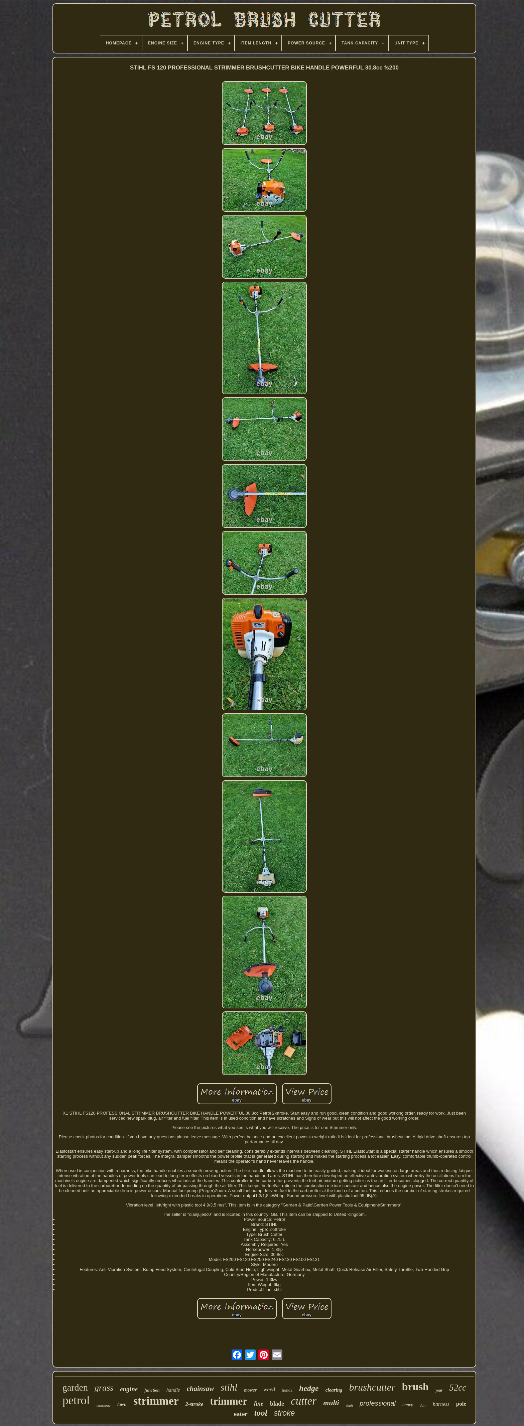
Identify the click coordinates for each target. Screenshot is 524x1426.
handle (173, 1390)
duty (423, 1405)
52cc (457, 1388)
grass (104, 1388)
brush (415, 1387)
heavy (407, 1405)
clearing (334, 1390)
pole (461, 1404)
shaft (349, 1405)
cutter (303, 1401)
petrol (76, 1400)
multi (331, 1403)
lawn (122, 1404)
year (438, 1390)
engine (129, 1389)
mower (250, 1390)
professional (378, 1403)
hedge (309, 1388)
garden (75, 1387)
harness (441, 1404)
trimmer (228, 1401)
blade (277, 1403)
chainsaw (200, 1389)
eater (241, 1413)
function (152, 1390)
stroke (284, 1413)
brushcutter (372, 1387)
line (258, 1403)
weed (269, 1389)
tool (260, 1412)
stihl (229, 1387)
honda (287, 1390)
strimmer (156, 1401)
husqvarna (104, 1405)
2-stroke (194, 1404)
